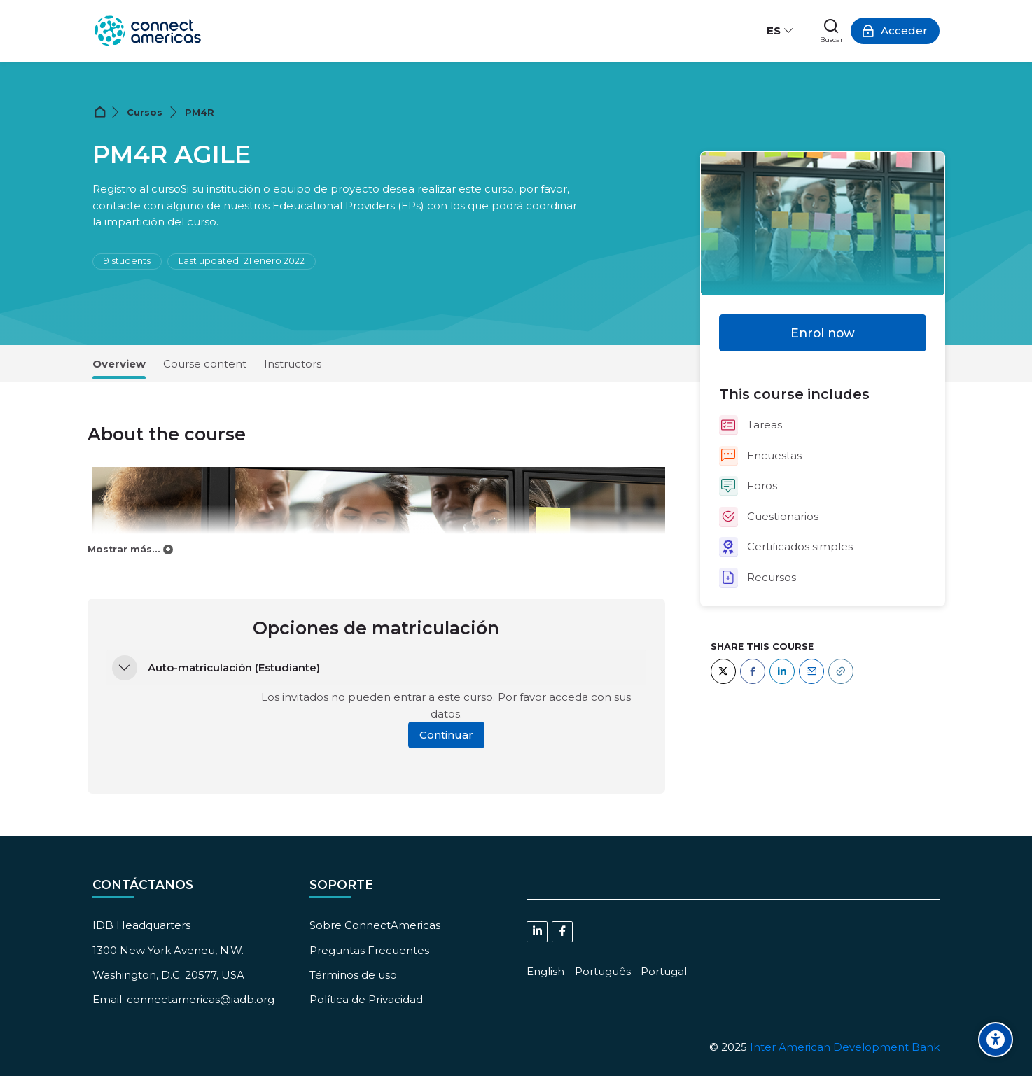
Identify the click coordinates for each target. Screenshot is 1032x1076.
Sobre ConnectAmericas (374, 925)
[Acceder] (895, 31)
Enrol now (822, 333)
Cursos (144, 112)
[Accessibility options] (995, 1039)
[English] (545, 971)
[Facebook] (752, 671)
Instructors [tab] (292, 363)
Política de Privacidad (366, 999)
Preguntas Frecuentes (369, 950)
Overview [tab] (119, 363)
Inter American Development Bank (845, 1047)
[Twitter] (723, 671)
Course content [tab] (204, 363)
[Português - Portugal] (631, 971)
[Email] (811, 671)
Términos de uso (353, 974)
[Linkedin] (537, 931)
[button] (124, 667)
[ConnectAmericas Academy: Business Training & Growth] (147, 31)
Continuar (446, 734)
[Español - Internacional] (781, 30)
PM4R (199, 112)
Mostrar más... (124, 549)
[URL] (840, 671)
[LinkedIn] (782, 671)
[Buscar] (831, 30)
